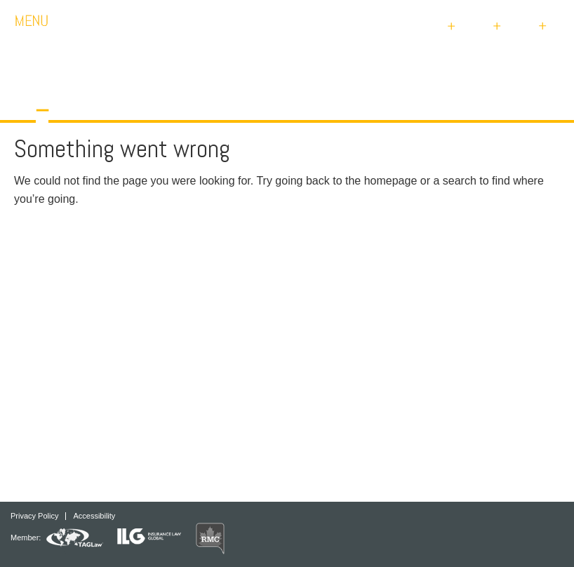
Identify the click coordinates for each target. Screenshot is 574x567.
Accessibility (94, 516)
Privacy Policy (34, 516)
